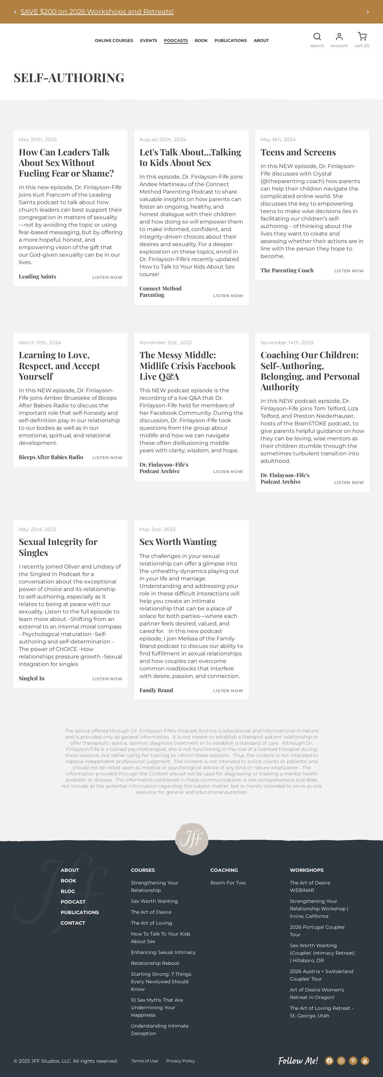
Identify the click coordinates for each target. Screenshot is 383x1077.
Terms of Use (144, 1061)
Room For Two (228, 883)
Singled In (32, 678)
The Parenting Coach (287, 270)
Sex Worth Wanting (178, 542)
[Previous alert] (15, 12)
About (261, 40)
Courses (143, 871)
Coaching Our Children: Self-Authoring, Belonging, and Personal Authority (310, 371)
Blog (68, 892)
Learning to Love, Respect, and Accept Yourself (59, 365)
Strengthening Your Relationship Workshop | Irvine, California (319, 909)
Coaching (224, 871)
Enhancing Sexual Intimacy (163, 953)
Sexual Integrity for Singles (58, 547)
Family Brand (156, 690)
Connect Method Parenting (160, 292)
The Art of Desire (151, 913)
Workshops (307, 871)
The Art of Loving (151, 924)
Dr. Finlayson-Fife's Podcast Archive (163, 468)
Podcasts (176, 40)
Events (148, 40)
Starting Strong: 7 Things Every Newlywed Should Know (161, 982)
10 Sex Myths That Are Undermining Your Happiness (157, 1008)
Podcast (73, 902)
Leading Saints (37, 276)
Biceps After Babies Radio (51, 457)
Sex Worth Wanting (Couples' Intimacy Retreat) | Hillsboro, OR (322, 953)
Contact (73, 924)
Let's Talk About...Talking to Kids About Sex (190, 158)
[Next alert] (368, 12)
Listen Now (107, 277)
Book (201, 40)
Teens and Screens (298, 152)
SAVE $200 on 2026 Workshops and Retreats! (97, 11)
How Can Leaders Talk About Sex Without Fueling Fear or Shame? (66, 163)
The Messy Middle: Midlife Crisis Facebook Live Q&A (187, 365)
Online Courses (114, 40)
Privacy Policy (180, 1061)
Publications (231, 40)
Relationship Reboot (155, 964)
